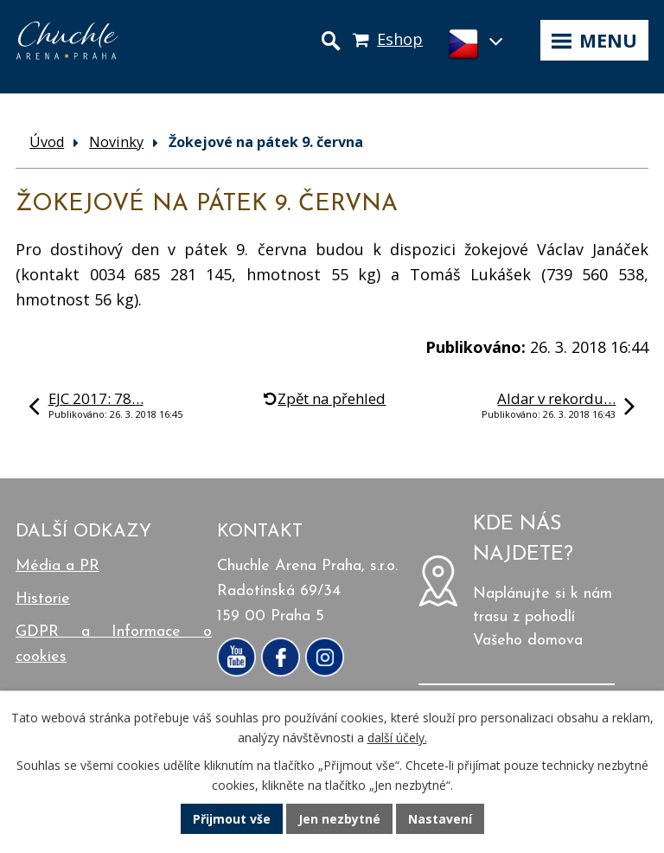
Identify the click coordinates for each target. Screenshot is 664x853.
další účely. (397, 737)
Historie (43, 599)
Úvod (46, 141)
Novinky (116, 141)
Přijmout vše (232, 819)
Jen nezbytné (339, 819)
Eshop (400, 39)
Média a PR (57, 566)
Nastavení (440, 819)
